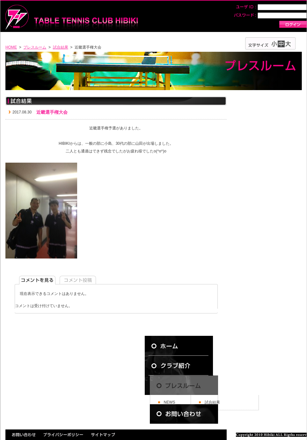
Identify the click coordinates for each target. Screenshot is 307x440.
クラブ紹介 (184, 365)
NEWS (169, 402)
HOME (11, 47)
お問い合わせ (184, 414)
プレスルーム (34, 47)
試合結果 (60, 47)
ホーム (184, 346)
